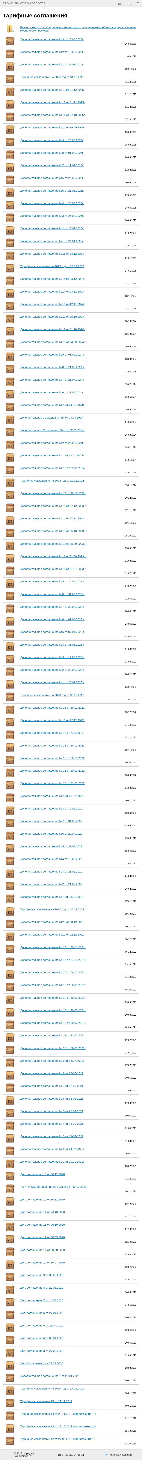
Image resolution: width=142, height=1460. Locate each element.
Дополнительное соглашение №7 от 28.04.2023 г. (52, 606)
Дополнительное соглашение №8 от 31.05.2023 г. (52, 594)
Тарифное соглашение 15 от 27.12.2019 (46, 1401)
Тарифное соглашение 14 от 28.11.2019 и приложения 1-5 (58, 1413)
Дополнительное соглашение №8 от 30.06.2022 (51, 808)
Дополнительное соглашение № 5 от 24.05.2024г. (52, 405)
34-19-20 (67, 1454)
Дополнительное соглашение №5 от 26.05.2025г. (52, 190)
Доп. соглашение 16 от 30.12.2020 (42, 1174)
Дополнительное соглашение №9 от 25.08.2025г (51, 140)
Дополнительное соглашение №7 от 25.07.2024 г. (52, 379)
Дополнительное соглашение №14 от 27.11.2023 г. (53, 518)
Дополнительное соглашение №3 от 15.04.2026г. (52, 39)
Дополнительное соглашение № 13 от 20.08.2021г (53, 1010)
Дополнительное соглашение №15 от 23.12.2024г (52, 278)
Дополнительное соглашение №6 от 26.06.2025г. (52, 177)
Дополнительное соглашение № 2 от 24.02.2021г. (52, 1149)
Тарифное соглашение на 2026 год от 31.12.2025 (52, 77)
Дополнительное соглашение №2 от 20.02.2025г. (52, 228)
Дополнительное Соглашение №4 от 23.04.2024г (52, 417)
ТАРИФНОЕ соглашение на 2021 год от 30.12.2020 (53, 1186)
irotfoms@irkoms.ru (120, 1454)
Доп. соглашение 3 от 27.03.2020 (41, 1350)
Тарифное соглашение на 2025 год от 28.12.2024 (52, 266)
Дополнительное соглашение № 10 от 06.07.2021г (53, 1048)
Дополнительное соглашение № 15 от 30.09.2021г (53, 985)
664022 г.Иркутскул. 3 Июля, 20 (23, 1455)
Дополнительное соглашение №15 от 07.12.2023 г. (53, 505)
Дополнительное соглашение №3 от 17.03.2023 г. (52, 657)
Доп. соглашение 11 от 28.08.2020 (42, 1249)
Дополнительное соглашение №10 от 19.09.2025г (52, 127)
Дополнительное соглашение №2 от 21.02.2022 (51, 884)
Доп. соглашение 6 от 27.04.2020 (41, 1312)
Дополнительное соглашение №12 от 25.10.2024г (52, 316)
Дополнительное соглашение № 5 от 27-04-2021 (51, 1111)
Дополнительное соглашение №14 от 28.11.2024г (52, 291)
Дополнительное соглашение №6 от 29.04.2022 (51, 833)
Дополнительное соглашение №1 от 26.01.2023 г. (52, 682)
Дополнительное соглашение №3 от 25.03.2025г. (52, 215)
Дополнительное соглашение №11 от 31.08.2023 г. (53, 556)
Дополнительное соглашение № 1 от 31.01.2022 (51, 896)
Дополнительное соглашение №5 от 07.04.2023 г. (52, 631)
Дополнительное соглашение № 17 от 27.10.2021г (53, 959)
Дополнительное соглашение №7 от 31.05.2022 (51, 821)
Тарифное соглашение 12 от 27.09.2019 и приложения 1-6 (58, 1438)
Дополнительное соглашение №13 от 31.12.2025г (52, 89)
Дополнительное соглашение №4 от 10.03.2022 (51, 859)
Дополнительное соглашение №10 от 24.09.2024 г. (53, 342)
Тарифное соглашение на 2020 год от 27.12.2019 (52, 1388)
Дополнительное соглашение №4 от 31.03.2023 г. (52, 644)
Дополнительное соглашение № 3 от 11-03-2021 (51, 1136)
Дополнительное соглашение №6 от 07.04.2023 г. (52, 619)
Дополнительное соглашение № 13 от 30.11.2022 (52, 745)
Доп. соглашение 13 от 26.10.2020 (42, 1224)
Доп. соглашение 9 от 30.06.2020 (41, 1275)
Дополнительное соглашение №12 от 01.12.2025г (52, 102)
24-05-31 (79, 1454)
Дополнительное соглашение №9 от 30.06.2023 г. (52, 581)
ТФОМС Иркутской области (24, 3)
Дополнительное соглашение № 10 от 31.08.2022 (52, 783)
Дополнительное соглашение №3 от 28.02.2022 (51, 871)
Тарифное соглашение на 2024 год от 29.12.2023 (52, 480)
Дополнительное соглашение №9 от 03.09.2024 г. (52, 354)
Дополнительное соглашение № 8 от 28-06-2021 (51, 1073)
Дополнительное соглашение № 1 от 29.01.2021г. (52, 1161)
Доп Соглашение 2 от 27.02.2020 (41, 1363)
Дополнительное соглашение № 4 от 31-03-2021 (51, 1123)
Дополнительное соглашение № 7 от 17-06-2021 (51, 1085)
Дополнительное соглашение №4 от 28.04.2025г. (52, 203)
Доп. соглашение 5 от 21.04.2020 (41, 1325)
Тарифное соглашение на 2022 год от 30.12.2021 (52, 909)
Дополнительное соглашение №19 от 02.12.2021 (52, 934)
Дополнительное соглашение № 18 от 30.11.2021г (53, 947)
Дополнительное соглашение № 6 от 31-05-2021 (51, 1098)
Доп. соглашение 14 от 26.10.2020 (42, 1212)
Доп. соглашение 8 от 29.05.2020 (41, 1287)
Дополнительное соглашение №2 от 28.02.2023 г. (52, 669)
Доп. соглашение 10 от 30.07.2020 (42, 1262)
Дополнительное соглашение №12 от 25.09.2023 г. (53, 543)
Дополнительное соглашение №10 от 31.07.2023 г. (53, 568)
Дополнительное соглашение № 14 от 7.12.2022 (51, 732)
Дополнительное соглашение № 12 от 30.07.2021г (53, 1022)
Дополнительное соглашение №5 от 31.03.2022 (51, 846)
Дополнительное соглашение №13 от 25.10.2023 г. (53, 531)
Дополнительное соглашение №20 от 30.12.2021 (52, 922)
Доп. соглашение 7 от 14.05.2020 (41, 1300)
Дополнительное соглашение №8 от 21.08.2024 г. (52, 367)
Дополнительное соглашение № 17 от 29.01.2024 (52, 468)
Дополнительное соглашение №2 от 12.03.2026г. (52, 51)
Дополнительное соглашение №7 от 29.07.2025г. (52, 165)
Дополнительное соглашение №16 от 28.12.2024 (52, 253)
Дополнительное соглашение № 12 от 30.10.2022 (52, 758)
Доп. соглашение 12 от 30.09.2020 (42, 1237)
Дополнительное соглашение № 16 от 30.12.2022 (52, 707)
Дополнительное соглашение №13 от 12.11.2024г (52, 304)
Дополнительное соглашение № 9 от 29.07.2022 (51, 796)
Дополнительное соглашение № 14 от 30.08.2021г (53, 997)
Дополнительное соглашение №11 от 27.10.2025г (52, 114)
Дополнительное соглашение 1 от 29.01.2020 (49, 1375)
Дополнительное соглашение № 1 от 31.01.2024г (52, 455)
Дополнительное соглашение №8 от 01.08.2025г (51, 152)
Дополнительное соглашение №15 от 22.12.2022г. (52, 720)
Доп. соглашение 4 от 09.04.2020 (41, 1338)
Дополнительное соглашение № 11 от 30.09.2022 (52, 770)
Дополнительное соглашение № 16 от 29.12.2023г (53, 493)
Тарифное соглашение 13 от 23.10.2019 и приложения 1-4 (58, 1426)
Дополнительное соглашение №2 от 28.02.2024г (51, 442)
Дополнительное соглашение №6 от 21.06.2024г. (52, 392)
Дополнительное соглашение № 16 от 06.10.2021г (53, 972)
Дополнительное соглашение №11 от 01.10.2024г (52, 329)
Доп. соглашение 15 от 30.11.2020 (42, 1199)
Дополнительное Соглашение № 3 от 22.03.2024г (52, 430)
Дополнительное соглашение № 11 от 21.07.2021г (53, 1035)
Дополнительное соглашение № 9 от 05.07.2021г (52, 1060)
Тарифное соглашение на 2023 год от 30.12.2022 (52, 695)
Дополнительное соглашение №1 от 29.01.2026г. (52, 64)
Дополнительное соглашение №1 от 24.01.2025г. (52, 241)
